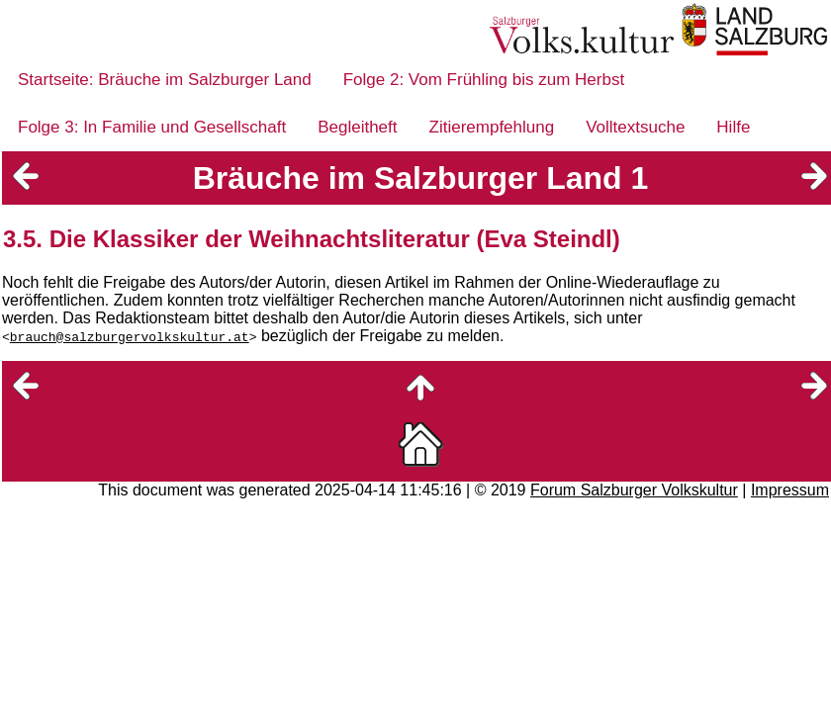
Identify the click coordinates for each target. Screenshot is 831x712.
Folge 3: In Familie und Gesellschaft (152, 127)
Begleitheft (357, 127)
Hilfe (733, 127)
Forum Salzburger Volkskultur (634, 490)
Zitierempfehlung (492, 127)
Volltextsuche (635, 127)
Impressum (790, 490)
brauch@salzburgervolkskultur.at (129, 336)
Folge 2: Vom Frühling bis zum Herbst (483, 79)
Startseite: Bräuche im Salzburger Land (165, 79)
